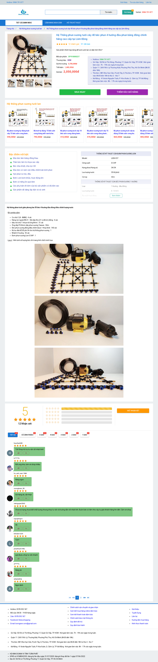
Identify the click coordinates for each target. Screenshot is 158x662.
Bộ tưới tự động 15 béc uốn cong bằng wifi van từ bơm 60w (71, 132)
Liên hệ (148, 2)
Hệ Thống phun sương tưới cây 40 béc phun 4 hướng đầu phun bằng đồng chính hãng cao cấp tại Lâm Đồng (88, 29)
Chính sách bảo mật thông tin (81, 618)
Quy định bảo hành (77, 625)
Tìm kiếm (108, 12)
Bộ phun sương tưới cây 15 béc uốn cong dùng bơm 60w (124, 132)
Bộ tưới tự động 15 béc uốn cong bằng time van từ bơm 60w (18, 132)
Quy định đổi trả (76, 622)
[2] (81, 597)
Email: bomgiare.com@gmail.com (23, 624)
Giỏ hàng (127, 12)
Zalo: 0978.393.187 (17, 616)
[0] (73, 597)
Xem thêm (116, 196)
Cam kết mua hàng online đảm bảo (83, 611)
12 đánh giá (73, 44)
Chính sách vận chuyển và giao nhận (84, 607)
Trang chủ (11, 29)
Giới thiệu (123, 2)
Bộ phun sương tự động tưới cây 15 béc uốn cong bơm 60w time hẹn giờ (45, 132)
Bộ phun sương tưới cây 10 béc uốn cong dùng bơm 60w (97, 132)
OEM (69, 60)
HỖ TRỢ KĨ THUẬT (74, 23)
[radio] (16, 419)
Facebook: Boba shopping (20, 620)
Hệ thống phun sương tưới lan (30, 29)
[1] (69, 597)
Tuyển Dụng (136, 613)
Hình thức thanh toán (140, 624)
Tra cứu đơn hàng (136, 2)
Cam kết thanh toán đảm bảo (81, 615)
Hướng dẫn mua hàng (140, 620)
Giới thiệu (135, 609)
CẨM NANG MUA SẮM (53, 23)
